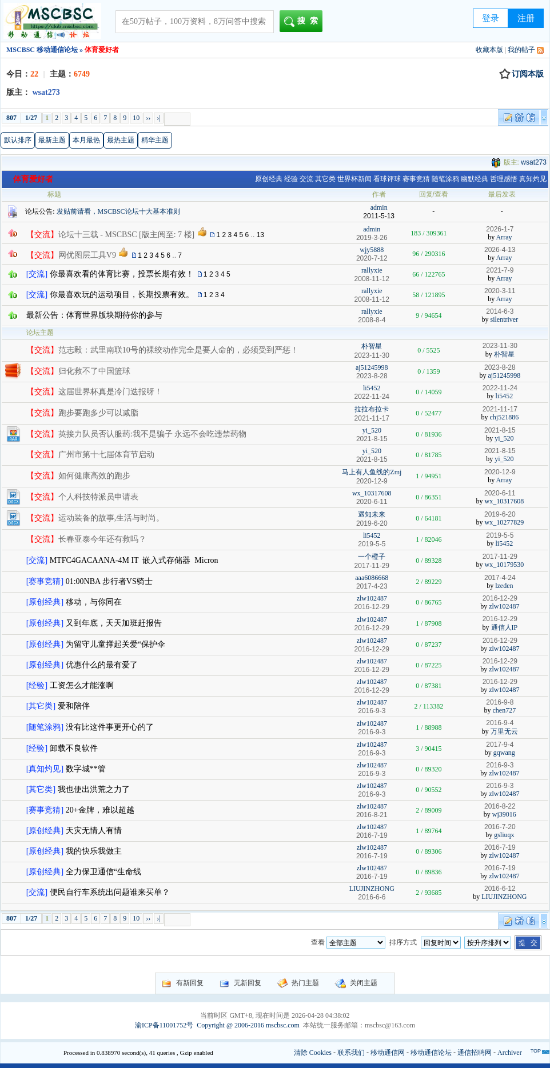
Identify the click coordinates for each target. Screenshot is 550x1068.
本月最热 (86, 140)
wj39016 (504, 814)
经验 (291, 179)
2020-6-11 (500, 493)
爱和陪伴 (74, 706)
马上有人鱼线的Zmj (371, 472)
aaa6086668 (371, 578)
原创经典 (268, 179)
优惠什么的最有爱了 (102, 665)
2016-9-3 (499, 765)
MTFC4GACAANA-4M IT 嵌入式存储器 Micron (134, 560)
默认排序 (17, 140)
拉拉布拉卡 (371, 409)
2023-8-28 (500, 367)
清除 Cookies (313, 1053)
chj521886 (504, 417)
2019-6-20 (500, 514)
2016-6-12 (500, 889)
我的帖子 (521, 50)
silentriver (505, 319)
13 (260, 235)
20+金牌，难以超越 (100, 810)
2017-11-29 (500, 557)
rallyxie (371, 270)
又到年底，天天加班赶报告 (114, 623)
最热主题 (120, 140)
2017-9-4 (499, 745)
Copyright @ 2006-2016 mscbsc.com (248, 1025)
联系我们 (351, 1053)
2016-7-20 (500, 827)
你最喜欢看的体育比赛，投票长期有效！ (122, 274)
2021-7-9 (499, 270)
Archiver (509, 1053)
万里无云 (504, 731)
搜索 (303, 22)
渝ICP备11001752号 (164, 1025)
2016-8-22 (500, 806)
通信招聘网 (474, 1053)
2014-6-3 (499, 311)
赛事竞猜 (416, 179)
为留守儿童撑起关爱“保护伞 (115, 644)
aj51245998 (372, 367)
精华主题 (155, 140)
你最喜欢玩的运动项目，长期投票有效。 (122, 294)
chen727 (504, 710)
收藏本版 (489, 50)
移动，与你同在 (94, 602)
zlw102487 (372, 598)
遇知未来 (371, 514)
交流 (306, 179)
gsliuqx (504, 835)
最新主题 (52, 140)
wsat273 (534, 162)
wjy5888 (372, 250)
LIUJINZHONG (371, 889)
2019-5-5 (499, 535)
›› (148, 118)
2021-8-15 (500, 430)
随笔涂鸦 (445, 179)
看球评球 (387, 179)
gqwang (504, 753)
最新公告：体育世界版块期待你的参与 (94, 315)
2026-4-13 (500, 250)
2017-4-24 (500, 578)
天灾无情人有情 (94, 830)
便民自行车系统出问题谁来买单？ (110, 892)
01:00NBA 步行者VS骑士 (109, 581)
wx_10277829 (504, 522)
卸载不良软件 (74, 748)
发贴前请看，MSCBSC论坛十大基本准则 (118, 211)
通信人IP (504, 627)
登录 (490, 18)
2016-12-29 (500, 598)
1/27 (31, 118)
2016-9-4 (499, 723)
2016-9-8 (499, 702)
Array (504, 237)
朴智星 (371, 346)
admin (379, 207)
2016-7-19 (500, 847)
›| (158, 118)
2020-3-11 (500, 291)
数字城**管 (86, 769)
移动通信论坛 (431, 1053)
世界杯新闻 (354, 179)
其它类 (325, 179)
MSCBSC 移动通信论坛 (42, 50)
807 (11, 118)
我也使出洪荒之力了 (94, 789)
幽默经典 (474, 179)
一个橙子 (371, 557)
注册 (526, 18)
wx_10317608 (372, 493)
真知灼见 (533, 179)
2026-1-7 (499, 229)
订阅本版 (521, 74)
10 (136, 118)
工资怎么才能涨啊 (82, 685)
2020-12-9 (500, 472)
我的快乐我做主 (94, 851)
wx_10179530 (504, 565)
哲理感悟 (503, 179)
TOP (536, 1051)
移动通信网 (387, 1053)
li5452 (372, 388)
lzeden (504, 586)
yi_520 (371, 430)
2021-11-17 (500, 409)
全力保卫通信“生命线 (103, 871)
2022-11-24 (500, 388)
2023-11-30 (500, 346)
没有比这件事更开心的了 (110, 727)
